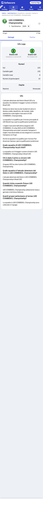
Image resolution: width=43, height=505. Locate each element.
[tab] (11, 37)
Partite (32, 37)
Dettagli (11, 37)
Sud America (12, 13)
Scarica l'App (35, 3)
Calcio (4, 13)
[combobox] (26, 26)
